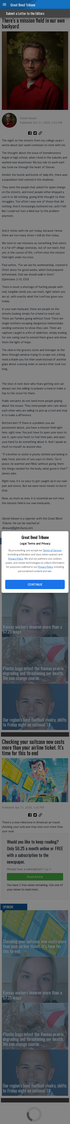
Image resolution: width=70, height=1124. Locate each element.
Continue (35, 584)
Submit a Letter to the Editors (25, 13)
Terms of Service (52, 550)
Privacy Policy (15, 559)
